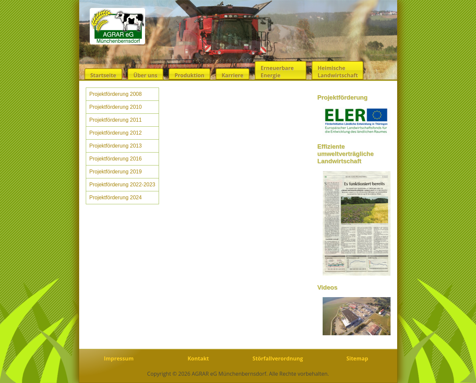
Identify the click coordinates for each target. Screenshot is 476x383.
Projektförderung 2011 (115, 120)
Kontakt (198, 358)
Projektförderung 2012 (115, 133)
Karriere (232, 75)
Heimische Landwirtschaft (338, 71)
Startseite (103, 75)
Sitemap (357, 358)
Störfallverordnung (277, 358)
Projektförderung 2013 (115, 146)
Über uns (145, 75)
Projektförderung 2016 (115, 158)
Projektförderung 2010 (115, 107)
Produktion (189, 75)
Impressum (119, 358)
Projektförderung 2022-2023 (122, 184)
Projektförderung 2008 (115, 94)
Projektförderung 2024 (115, 197)
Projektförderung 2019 (115, 171)
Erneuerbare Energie (277, 71)
